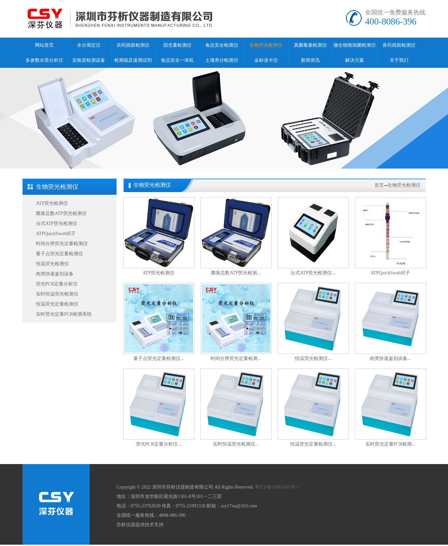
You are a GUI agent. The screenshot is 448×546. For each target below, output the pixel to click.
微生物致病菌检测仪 (354, 45)
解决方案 (354, 60)
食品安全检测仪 (221, 45)
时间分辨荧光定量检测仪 (62, 243)
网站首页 (44, 45)
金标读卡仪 (266, 60)
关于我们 (399, 60)
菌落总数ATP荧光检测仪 (61, 213)
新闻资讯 (310, 60)
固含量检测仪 (177, 45)
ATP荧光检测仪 (52, 203)
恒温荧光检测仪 (52, 263)
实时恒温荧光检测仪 (57, 294)
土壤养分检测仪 (221, 60)
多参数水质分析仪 (44, 60)
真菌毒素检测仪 (310, 45)
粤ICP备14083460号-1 (277, 487)
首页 (379, 185)
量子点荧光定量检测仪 (59, 253)
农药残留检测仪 (133, 45)
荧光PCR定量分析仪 (57, 283)
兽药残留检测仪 (399, 45)
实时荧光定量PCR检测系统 (64, 314)
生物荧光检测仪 (266, 45)
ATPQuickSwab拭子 (56, 233)
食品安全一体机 (177, 60)
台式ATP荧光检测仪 (56, 223)
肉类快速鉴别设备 (55, 273)
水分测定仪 (88, 45)
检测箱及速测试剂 (133, 60)
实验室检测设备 (88, 60)
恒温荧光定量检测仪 (57, 304)
